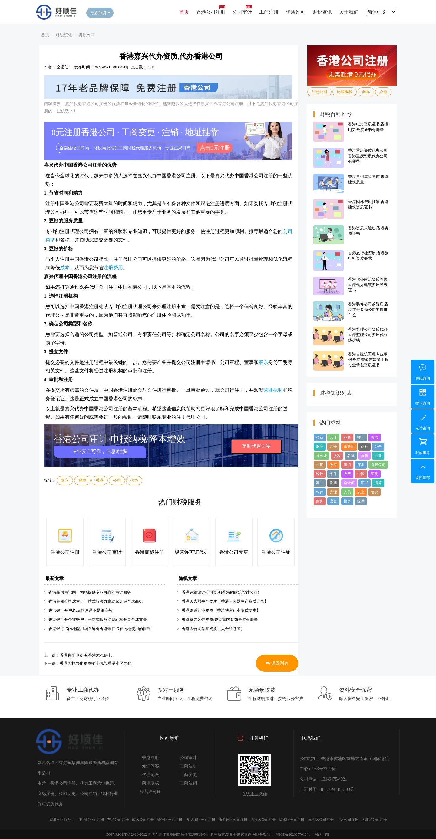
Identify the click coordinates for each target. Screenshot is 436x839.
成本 (65, 267)
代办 (134, 480)
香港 (100, 480)
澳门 (347, 465)
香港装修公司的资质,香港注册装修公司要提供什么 (368, 309)
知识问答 (150, 766)
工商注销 (188, 783)
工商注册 (269, 12)
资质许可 (295, 12)
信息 (374, 492)
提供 (361, 501)
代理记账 (150, 774)
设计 (319, 474)
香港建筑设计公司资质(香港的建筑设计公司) (220, 592)
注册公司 (319, 91)
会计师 (349, 483)
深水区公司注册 (291, 819)
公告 (378, 446)
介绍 (383, 91)
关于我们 (348, 12)
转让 (361, 437)
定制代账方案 (256, 446)
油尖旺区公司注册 (232, 819)
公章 (319, 437)
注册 (333, 446)
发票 (333, 483)
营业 (333, 437)
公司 (117, 480)
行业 (378, 456)
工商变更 (188, 774)
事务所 (349, 446)
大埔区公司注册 (374, 819)
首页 (184, 12)
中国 (361, 474)
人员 (347, 492)
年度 (319, 465)
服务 (319, 446)
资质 (82, 480)
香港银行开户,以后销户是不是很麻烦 (80, 610)
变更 (333, 501)
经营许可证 (150, 791)
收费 (347, 474)
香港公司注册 (210, 12)
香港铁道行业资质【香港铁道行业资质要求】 (221, 610)
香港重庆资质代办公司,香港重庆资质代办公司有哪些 (368, 156)
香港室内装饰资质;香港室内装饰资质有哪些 (220, 619)
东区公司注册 (118, 819)
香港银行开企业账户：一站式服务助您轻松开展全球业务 (97, 619)
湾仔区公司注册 (169, 819)
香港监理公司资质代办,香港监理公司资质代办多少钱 (368, 334)
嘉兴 (65, 480)
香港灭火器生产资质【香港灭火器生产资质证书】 (225, 601)
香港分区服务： (62, 819)
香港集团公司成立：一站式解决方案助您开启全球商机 (95, 601)
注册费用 (113, 267)
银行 (319, 492)
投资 (347, 501)
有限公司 (378, 465)
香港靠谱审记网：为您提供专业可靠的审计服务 (89, 592)
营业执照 (273, 390)
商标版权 (150, 783)
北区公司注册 (347, 819)
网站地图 (321, 834)
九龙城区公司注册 (200, 819)
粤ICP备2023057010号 (293, 834)
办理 (333, 492)
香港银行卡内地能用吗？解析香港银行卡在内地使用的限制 (99, 628)
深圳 (361, 465)
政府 (333, 465)
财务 (319, 501)
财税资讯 (322, 12)
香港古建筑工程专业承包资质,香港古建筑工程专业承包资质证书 (368, 359)
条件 (333, 474)
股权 (337, 456)
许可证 (321, 456)
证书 (364, 483)
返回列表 (277, 663)
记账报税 (344, 91)
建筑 (364, 456)
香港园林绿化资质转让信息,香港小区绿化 (95, 663)
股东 (263, 362)
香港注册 (150, 757)
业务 (347, 437)
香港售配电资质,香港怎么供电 (86, 655)
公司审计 (242, 12)
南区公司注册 (143, 819)
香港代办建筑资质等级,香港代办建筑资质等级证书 (368, 284)
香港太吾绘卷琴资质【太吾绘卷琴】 (213, 628)
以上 (361, 492)
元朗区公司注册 (321, 819)
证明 (374, 474)
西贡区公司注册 (263, 819)
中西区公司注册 (91, 819)
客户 (319, 483)
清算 (378, 483)
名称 (351, 456)
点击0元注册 (215, 148)
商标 (366, 91)
